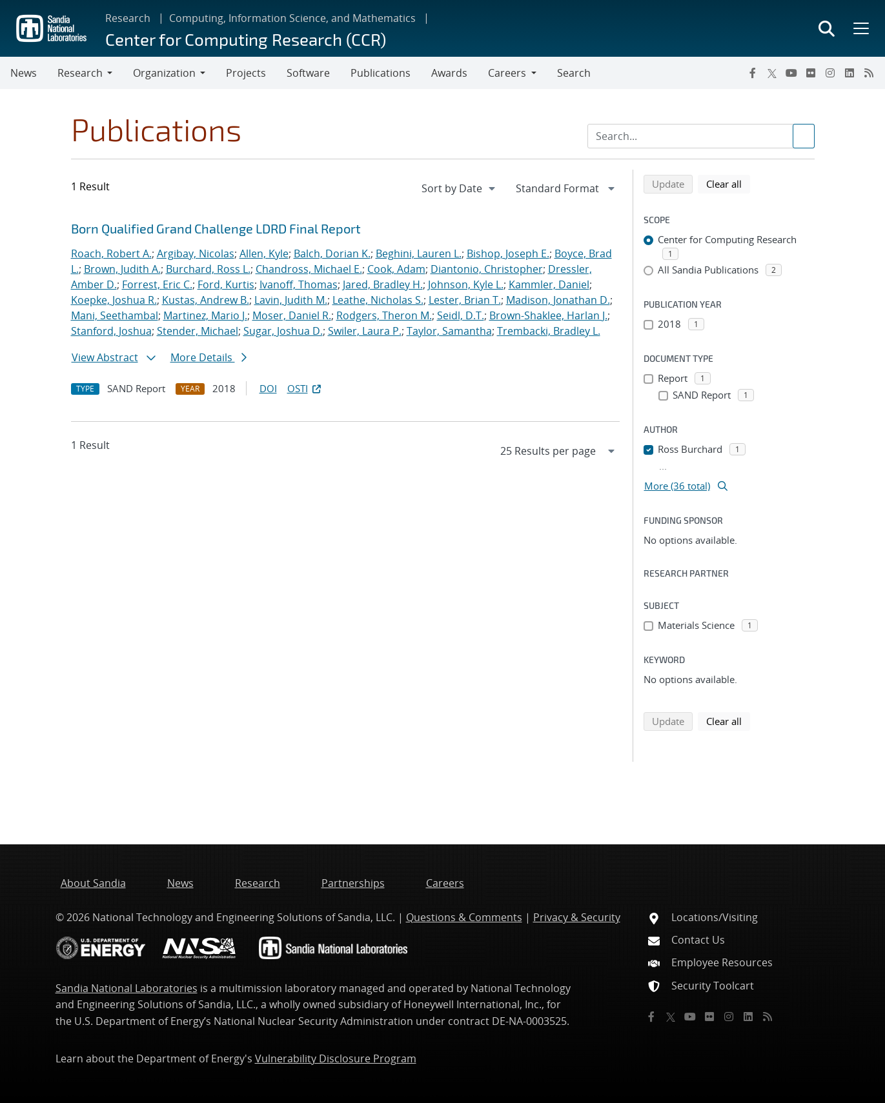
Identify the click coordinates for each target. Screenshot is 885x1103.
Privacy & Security (576, 917)
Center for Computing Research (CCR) (245, 39)
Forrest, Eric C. (157, 284)
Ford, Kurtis (226, 284)
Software (308, 73)
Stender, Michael (197, 331)
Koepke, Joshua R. (114, 300)
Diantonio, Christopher (487, 269)
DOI (268, 388)
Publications (381, 73)
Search (574, 73)
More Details (208, 357)
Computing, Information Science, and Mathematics (292, 18)
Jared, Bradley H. (383, 284)
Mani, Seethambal (114, 315)
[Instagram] (830, 73)
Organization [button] (164, 73)
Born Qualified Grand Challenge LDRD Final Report (216, 228)
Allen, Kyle (264, 253)
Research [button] (80, 73)
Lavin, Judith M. (290, 300)
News (23, 73)
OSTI (305, 388)
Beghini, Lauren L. (419, 253)
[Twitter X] (772, 73)
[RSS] (869, 73)
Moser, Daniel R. (291, 315)
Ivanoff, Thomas (298, 284)
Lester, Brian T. (465, 300)
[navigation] (459, 188)
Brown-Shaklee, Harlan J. (548, 315)
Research (127, 18)
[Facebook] (752, 73)
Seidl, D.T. (460, 315)
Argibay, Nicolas (195, 253)
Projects (246, 73)
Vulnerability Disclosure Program (335, 1058)
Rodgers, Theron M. (384, 315)
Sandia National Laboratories (127, 988)
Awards (449, 73)
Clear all (728, 183)
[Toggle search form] (826, 28)
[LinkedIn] (849, 73)
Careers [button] (507, 73)
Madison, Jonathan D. (558, 300)
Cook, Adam (396, 269)
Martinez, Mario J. (205, 315)
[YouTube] (791, 73)
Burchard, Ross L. (208, 269)
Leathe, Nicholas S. (377, 300)
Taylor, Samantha (449, 331)
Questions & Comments (464, 917)
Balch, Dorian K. (332, 253)
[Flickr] (810, 73)
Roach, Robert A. (111, 253)
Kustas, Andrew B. (205, 300)
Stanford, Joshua (111, 331)
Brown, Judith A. (122, 269)
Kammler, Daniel (549, 284)
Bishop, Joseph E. (508, 253)
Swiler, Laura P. (365, 331)
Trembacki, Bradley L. (548, 331)
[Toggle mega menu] (859, 28)
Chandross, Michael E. (309, 269)
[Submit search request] (804, 136)
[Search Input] (701, 136)
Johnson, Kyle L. (466, 284)
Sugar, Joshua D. (283, 331)
